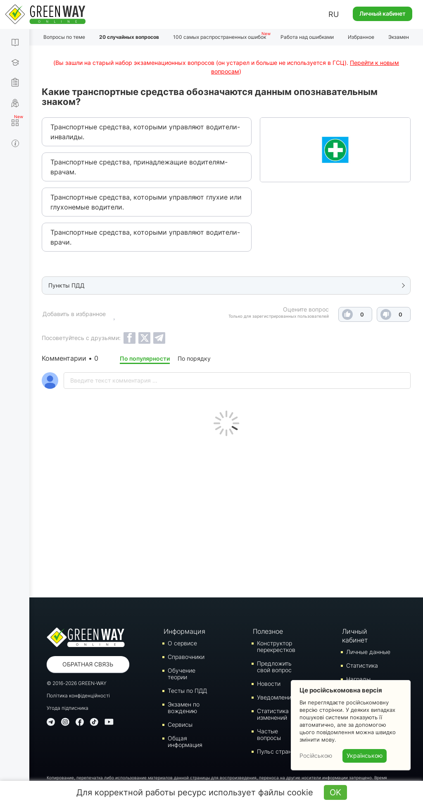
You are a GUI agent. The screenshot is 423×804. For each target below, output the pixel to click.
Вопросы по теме (64, 37)
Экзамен (398, 37)
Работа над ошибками (307, 37)
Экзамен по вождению (184, 707)
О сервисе (182, 643)
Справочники (186, 656)
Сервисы (180, 724)
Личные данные (368, 651)
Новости (268, 683)
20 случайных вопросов (129, 37)
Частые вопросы (269, 734)
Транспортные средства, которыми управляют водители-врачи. (145, 237)
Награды (358, 679)
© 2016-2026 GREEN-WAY (77, 683)
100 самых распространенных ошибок (219, 37)
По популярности (145, 358)
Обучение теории (181, 673)
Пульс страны (276, 751)
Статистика (362, 665)
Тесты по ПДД (187, 690)
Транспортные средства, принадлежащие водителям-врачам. (139, 167)
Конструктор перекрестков (276, 646)
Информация (184, 631)
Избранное (361, 37)
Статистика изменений (273, 714)
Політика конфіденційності (78, 695)
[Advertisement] (226, 515)
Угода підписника (67, 708)
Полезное (268, 631)
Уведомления (276, 697)
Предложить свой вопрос (274, 666)
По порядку (194, 358)
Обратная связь (87, 664)
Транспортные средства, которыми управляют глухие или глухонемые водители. (146, 202)
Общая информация (185, 741)
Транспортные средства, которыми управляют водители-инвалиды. (145, 132)
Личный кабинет (382, 13)
